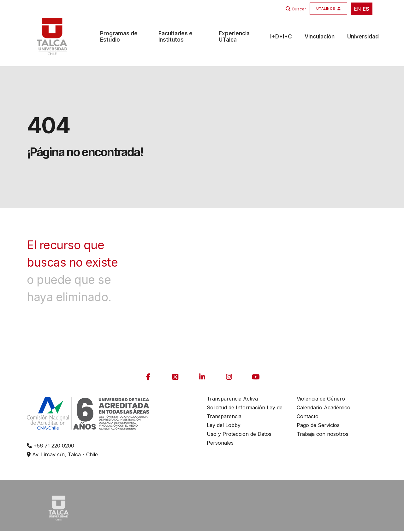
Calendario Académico (323, 407)
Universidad (363, 36)
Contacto (307, 416)
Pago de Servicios (318, 425)
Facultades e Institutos (175, 36)
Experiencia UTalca (234, 36)
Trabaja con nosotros (322, 434)
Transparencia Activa (232, 398)
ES (366, 9)
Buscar (299, 8)
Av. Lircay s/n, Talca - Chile (62, 454)
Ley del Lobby (224, 425)
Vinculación (320, 36)
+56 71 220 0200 (50, 445)
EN (357, 9)
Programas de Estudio (119, 36)
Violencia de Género (321, 398)
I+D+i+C (281, 36)
